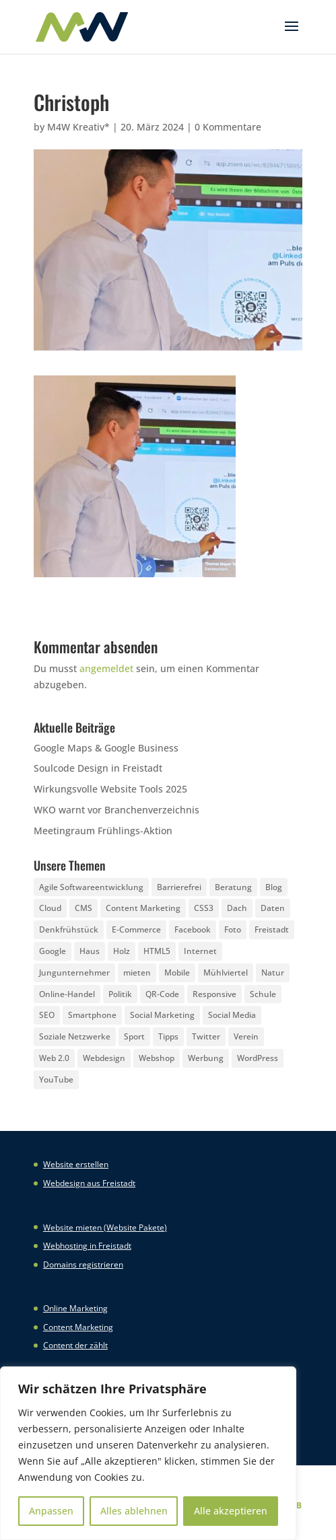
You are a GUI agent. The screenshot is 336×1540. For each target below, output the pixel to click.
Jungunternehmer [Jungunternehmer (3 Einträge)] (74, 972)
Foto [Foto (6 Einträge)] (232, 929)
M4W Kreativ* (78, 126)
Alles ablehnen (134, 1510)
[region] (148, 1453)
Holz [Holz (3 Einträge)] (121, 951)
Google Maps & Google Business (106, 747)
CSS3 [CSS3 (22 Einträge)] (203, 908)
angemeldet (106, 668)
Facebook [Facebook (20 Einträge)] (192, 929)
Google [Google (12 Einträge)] (52, 951)
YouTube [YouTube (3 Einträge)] (56, 1079)
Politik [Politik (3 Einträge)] (120, 994)
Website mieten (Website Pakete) (105, 1227)
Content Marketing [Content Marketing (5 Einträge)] (143, 908)
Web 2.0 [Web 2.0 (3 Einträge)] (54, 1058)
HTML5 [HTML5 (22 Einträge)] (156, 951)
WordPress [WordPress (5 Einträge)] (257, 1058)
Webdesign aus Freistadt (89, 1183)
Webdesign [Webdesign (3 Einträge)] (104, 1058)
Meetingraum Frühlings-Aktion (103, 830)
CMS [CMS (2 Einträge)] (83, 908)
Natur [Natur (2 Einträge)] (272, 972)
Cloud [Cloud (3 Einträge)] (50, 908)
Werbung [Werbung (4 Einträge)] (206, 1058)
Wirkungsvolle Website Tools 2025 (110, 788)
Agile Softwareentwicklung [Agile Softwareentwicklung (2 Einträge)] (91, 887)
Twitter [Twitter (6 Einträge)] (206, 1036)
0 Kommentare (228, 126)
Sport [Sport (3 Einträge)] (134, 1036)
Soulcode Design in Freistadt (98, 768)
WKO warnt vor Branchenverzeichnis (116, 809)
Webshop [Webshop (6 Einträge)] (156, 1058)
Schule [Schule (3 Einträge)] (263, 994)
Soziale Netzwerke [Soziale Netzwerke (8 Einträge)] (74, 1036)
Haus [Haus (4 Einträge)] (89, 951)
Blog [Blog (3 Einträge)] (273, 887)
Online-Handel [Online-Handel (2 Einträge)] (67, 994)
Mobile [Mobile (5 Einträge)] (177, 972)
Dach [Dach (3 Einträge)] (237, 908)
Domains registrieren (83, 1264)
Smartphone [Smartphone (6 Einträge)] (92, 1015)
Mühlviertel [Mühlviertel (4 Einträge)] (225, 972)
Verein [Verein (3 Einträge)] (246, 1036)
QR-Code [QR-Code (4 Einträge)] (162, 994)
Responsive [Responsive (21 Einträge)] (214, 994)
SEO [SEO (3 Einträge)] (47, 1015)
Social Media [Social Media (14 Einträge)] (232, 1015)
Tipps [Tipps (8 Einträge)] (168, 1036)
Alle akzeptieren (230, 1510)
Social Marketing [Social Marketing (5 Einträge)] (162, 1015)
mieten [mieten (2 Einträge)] (137, 972)
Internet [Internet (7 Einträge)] (200, 951)
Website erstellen (75, 1164)
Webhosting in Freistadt (87, 1245)
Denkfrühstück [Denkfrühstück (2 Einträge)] (68, 929)
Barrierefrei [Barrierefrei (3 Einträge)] (179, 887)
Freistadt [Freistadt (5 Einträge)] (272, 929)
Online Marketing (75, 1308)
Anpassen (51, 1510)
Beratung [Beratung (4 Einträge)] (233, 887)
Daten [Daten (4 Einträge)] (273, 908)
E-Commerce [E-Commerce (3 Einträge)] (136, 929)
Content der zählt (75, 1345)
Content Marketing (78, 1327)
